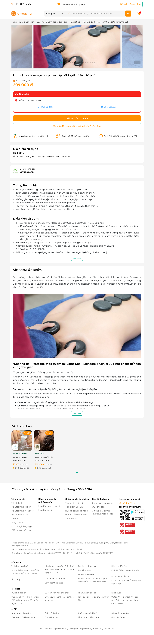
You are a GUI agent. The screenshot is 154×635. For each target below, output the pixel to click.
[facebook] (120, 503)
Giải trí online (30, 573)
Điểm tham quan (19, 600)
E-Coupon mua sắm (96, 581)
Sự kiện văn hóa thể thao (57, 593)
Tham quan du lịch (87, 593)
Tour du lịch (84, 597)
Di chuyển (116, 593)
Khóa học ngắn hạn (120, 580)
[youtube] (131, 503)
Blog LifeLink (18, 522)
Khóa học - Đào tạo (120, 576)
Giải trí (19, 573)
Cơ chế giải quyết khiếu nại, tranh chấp (102, 512)
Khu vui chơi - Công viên (23, 570)
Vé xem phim (18, 597)
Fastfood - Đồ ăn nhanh (23, 617)
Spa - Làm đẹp (52, 617)
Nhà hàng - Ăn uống (21, 613)
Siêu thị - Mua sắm (120, 613)
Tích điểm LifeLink (74, 506)
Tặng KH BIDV (52, 572)
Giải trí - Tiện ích (119, 617)
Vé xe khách (125, 597)
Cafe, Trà (69, 566)
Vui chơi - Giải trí (19, 566)
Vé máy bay (123, 600)
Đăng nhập (135, 4)
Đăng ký (124, 4)
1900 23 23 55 (24, 4)
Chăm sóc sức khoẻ (87, 613)
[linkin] (127, 503)
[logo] (21, 13)
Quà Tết (115, 570)
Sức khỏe (58, 583)
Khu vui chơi (32, 597)
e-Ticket (15, 588)
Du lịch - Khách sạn (87, 566)
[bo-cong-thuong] (127, 524)
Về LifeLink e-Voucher (22, 510)
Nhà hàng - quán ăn (54, 566)
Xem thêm (77, 259)
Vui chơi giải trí (18, 593)
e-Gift (14, 609)
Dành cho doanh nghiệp (73, 4)
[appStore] (136, 518)
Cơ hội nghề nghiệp (21, 526)
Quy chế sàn (98, 506)
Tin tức (14, 518)
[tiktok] (135, 503)
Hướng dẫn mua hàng (76, 510)
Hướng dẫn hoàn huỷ (76, 514)
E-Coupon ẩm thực (87, 578)
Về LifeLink (17, 503)
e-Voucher (16, 562)
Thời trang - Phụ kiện (130, 570)
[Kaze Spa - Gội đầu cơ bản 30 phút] (44, 440)
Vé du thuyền (97, 597)
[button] (59, 62)
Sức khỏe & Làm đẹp (55, 578)
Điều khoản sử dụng (21, 530)
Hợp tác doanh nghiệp (49, 506)
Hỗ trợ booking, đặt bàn (30, 100)
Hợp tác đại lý (45, 510)
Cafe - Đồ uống (52, 613)
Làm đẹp (49, 583)
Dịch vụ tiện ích (119, 566)
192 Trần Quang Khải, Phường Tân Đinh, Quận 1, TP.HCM (43, 156)
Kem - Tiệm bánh (53, 569)
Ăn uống (15, 579)
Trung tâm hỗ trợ (74, 503)
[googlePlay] (136, 512)
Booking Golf (84, 570)
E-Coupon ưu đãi (86, 574)
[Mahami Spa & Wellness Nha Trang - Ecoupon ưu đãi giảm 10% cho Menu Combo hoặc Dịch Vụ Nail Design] (21, 440)
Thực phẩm (67, 569)
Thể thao (59, 597)
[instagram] (124, 503)
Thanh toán (71, 518)
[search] (128, 14)
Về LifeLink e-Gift (20, 514)
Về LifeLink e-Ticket (21, 506)
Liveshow (49, 597)
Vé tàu (114, 597)
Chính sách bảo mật (102, 503)
